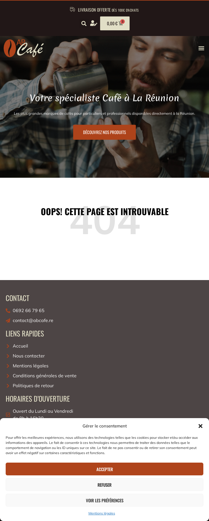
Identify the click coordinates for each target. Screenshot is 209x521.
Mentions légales (101, 513)
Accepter (104, 469)
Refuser (104, 485)
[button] (200, 426)
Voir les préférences (104, 500)
